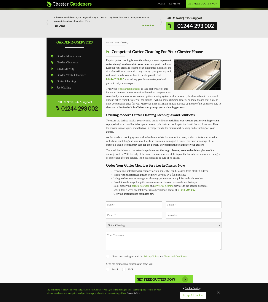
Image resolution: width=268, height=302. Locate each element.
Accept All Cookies (193, 295)
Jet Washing (64, 87)
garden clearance (140, 185)
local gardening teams (129, 88)
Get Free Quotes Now (203, 3)
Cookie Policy (133, 293)
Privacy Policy (151, 256)
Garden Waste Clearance (71, 75)
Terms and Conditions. (176, 256)
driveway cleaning (163, 185)
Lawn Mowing (65, 68)
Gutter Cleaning (66, 81)
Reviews (174, 3)
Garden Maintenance (69, 56)
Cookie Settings (193, 288)
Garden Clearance (67, 62)
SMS (130, 269)
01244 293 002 (79, 108)
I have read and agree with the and (150, 256)
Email (115, 269)
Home (161, 3)
